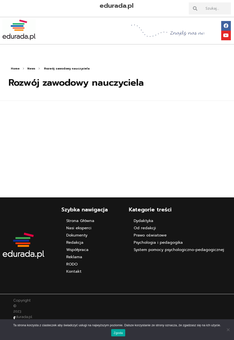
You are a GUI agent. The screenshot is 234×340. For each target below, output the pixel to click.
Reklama (74, 257)
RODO (72, 264)
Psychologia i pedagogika (158, 242)
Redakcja (74, 242)
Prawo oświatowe (150, 235)
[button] (117, 48)
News (31, 68)
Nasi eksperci (78, 228)
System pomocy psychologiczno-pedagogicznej (179, 250)
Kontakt (73, 271)
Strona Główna (80, 221)
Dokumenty (77, 235)
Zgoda (118, 333)
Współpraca (77, 250)
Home (15, 68)
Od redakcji (145, 228)
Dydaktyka (143, 221)
